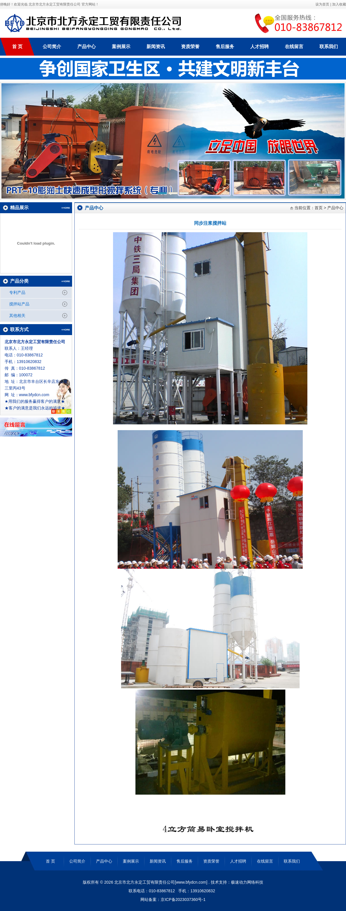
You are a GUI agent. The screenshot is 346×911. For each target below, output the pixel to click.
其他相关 (17, 315)
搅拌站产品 (19, 304)
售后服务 (225, 46)
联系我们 (328, 46)
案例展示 (121, 46)
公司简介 (52, 46)
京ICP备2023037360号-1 (183, 899)
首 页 (17, 46)
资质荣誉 (190, 46)
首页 (319, 207)
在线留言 (294, 46)
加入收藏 (339, 4)
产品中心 (86, 46)
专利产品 (17, 292)
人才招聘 (259, 46)
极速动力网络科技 (247, 882)
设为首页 (322, 4)
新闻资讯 (155, 46)
